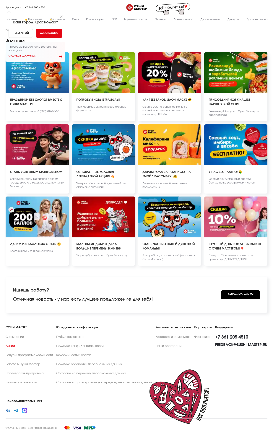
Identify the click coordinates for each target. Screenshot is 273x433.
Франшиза (202, 336)
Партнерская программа (25, 373)
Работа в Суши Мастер (23, 364)
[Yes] (49, 33)
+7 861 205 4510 (35, 7)
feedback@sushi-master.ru (241, 345)
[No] (21, 33)
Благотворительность (21, 382)
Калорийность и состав (73, 355)
